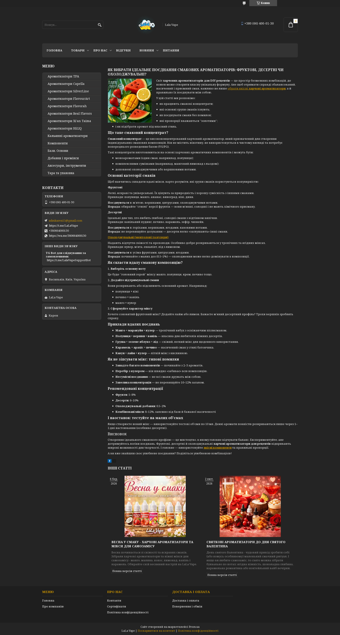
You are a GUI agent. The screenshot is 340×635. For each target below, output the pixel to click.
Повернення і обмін (187, 606)
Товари (78, 50)
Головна (54, 50)
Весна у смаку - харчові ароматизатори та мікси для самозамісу (152, 544)
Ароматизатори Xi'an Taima (69, 121)
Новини (146, 50)
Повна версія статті (127, 571)
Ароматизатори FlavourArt (69, 99)
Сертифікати (116, 606)
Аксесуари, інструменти (67, 166)
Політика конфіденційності (128, 612)
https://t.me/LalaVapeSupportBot (69, 260)
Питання (171, 50)
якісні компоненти (218, 448)
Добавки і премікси (63, 158)
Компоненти (58, 143)
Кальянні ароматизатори (68, 136)
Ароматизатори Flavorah (67, 106)
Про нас (100, 50)
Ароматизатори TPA (63, 76)
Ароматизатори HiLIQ (65, 128)
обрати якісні (257, 88)
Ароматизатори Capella (66, 84)
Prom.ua (194, 627)
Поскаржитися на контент (156, 631)
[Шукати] (99, 25)
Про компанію (53, 606)
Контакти (114, 600)
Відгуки (123, 50)
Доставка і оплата (185, 600)
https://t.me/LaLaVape (63, 225)
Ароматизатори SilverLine (68, 91)
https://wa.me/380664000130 (67, 236)
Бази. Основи (58, 151)
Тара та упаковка (61, 173)
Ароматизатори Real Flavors (70, 113)
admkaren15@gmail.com (65, 220)
